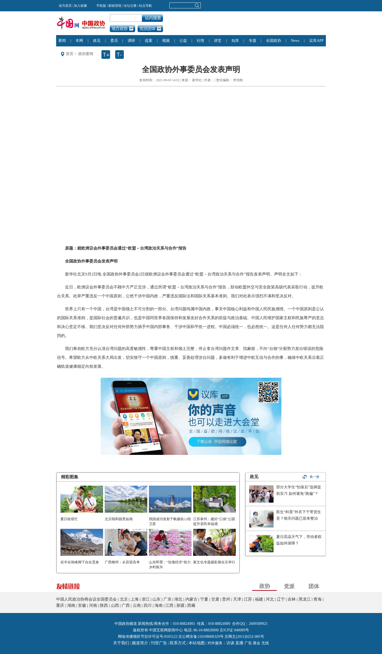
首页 (69, 54)
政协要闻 (85, 54)
